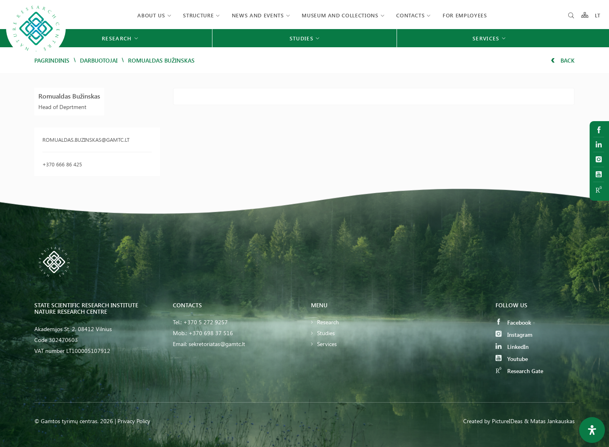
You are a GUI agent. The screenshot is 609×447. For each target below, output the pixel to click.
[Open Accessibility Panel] (592, 430)
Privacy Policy (134, 421)
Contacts (410, 15)
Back (563, 60)
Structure (198, 15)
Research (328, 322)
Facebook (513, 322)
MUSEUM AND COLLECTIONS (340, 15)
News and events (258, 15)
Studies (326, 333)
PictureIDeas (507, 421)
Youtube (512, 359)
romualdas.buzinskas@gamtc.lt (86, 139)
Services (327, 344)
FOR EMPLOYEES (465, 15)
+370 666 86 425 (62, 164)
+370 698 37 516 (211, 333)
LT (598, 15)
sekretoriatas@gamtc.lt (217, 344)
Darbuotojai (99, 60)
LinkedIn (512, 346)
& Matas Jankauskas (549, 421)
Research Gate (519, 371)
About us (151, 15)
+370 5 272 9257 (205, 322)
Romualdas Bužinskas (69, 96)
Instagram (514, 334)
